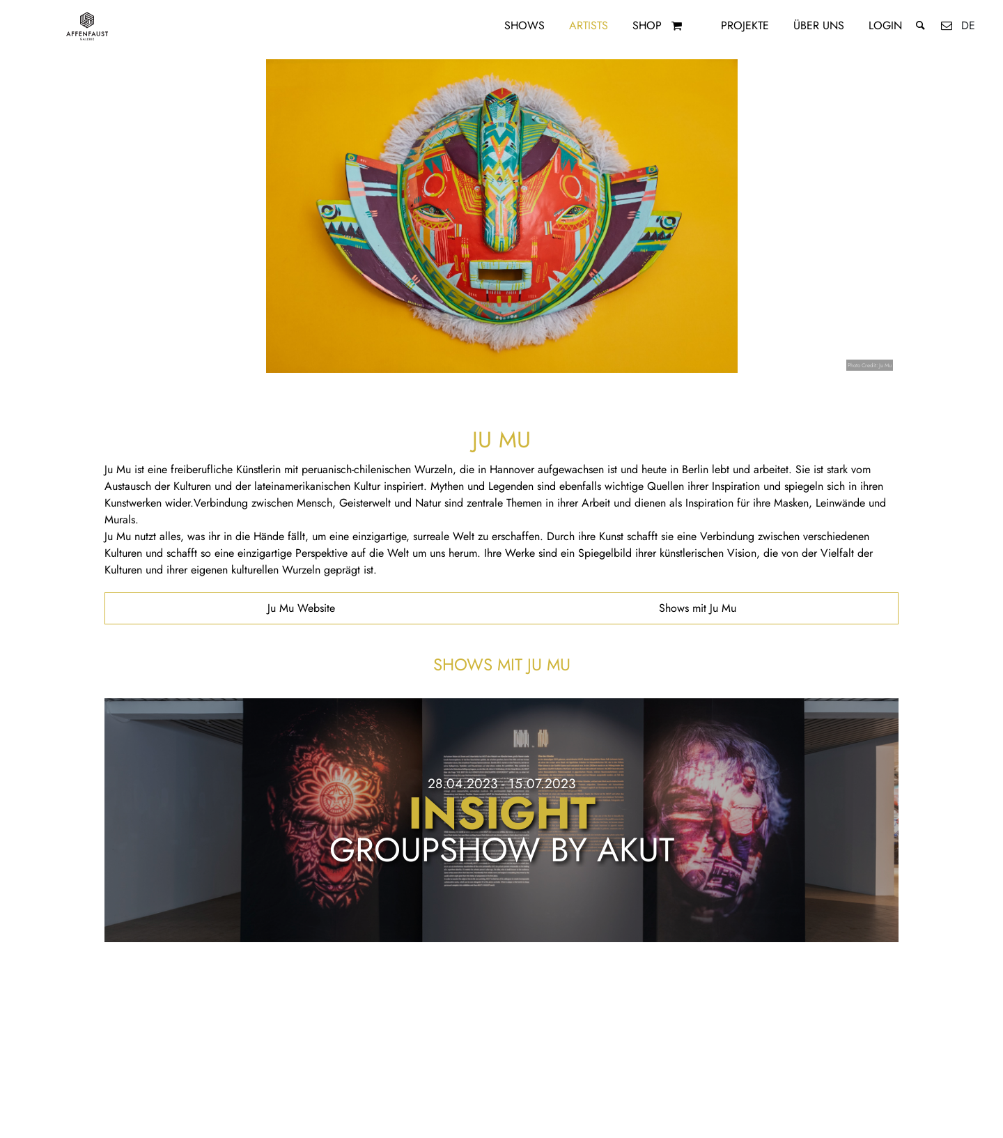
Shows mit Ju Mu (697, 608)
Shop (647, 25)
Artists (588, 25)
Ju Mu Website (301, 608)
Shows (524, 25)
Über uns (818, 25)
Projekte (745, 25)
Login (885, 25)
